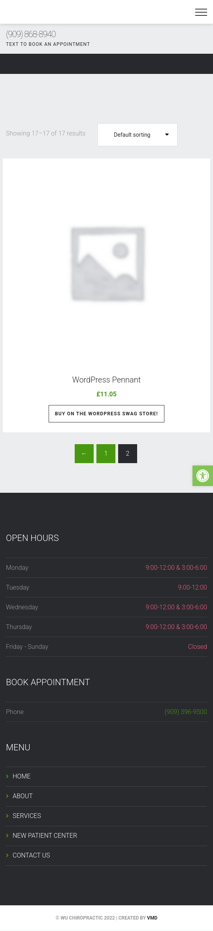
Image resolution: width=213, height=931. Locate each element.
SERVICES (27, 816)
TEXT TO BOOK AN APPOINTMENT (48, 44)
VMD (152, 918)
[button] (202, 476)
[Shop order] (137, 135)
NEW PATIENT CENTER (45, 835)
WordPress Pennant (106, 379)
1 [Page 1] (105, 453)
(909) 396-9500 (185, 712)
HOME (21, 776)
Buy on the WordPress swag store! (106, 413)
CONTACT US (31, 855)
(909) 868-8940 (30, 34)
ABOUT (23, 796)
